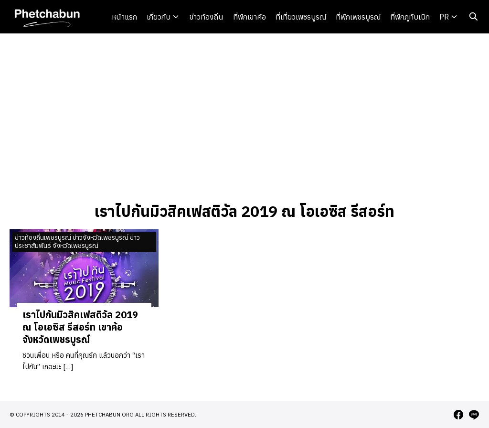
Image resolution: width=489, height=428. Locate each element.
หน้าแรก (124, 16)
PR (444, 16)
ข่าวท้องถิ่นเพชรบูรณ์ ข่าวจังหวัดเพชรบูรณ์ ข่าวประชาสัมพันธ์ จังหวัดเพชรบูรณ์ (77, 241)
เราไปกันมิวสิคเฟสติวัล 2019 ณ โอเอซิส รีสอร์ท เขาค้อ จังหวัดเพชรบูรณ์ (80, 327)
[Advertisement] (244, 116)
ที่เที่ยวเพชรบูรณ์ (301, 16)
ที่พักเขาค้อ (249, 16)
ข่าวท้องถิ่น (206, 16)
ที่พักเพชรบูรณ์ (358, 16)
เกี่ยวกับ (158, 16)
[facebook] (458, 414)
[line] (473, 414)
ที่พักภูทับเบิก (410, 16)
